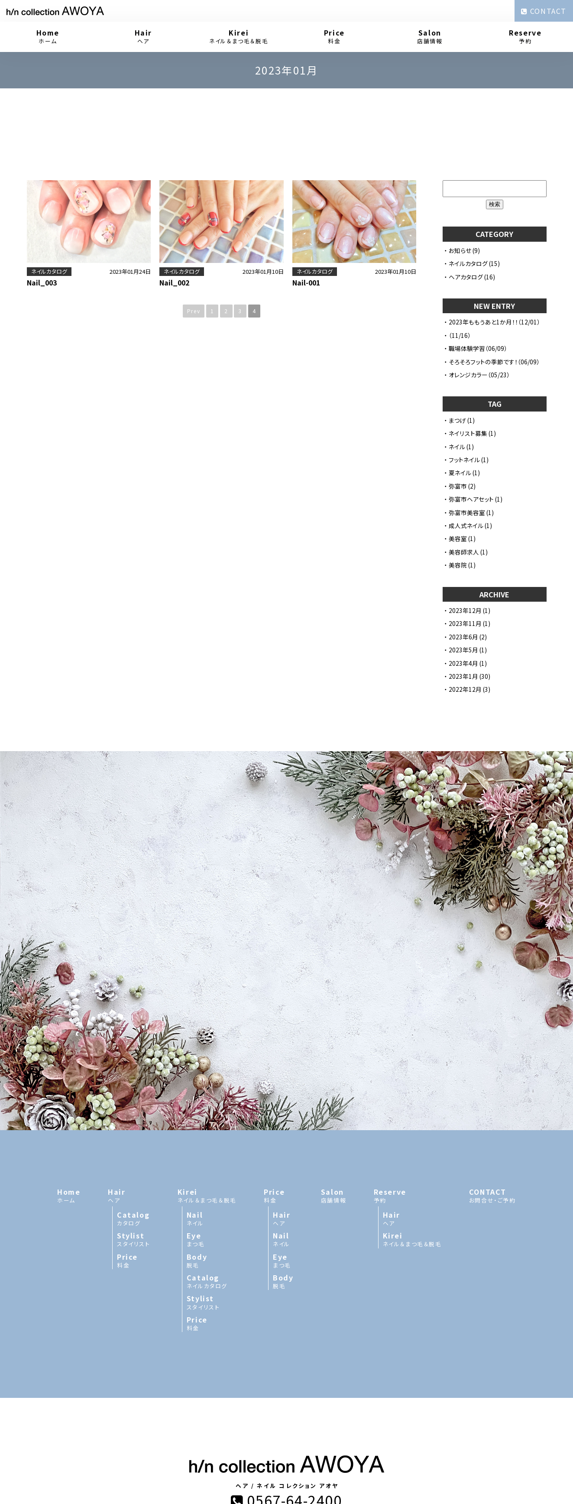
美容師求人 (464, 552)
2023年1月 (463, 676)
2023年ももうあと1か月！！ (483, 322)
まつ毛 (211, 1120)
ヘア (143, 36)
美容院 (458, 565)
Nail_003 (42, 282)
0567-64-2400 (286, 1381)
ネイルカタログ (49, 271)
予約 (525, 36)
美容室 (458, 538)
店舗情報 (429, 36)
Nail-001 (306, 282)
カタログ (133, 1100)
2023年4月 (463, 663)
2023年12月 (465, 610)
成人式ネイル (466, 525)
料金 (334, 36)
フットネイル (464, 459)
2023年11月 (465, 623)
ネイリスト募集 (468, 433)
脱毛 (211, 1142)
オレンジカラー (468, 374)
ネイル (457, 446)
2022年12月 (465, 689)
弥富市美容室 (467, 512)
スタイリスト (133, 1120)
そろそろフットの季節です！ (483, 361)
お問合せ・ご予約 (492, 1077)
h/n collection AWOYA (260, 1419)
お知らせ (460, 250)
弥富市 (458, 486)
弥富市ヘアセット (471, 499)
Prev (193, 310)
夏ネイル (460, 472)
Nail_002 (174, 282)
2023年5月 (463, 649)
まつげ (457, 420)
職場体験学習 (467, 348)
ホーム (47, 36)
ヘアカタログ (466, 276)
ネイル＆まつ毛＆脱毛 (238, 36)
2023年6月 (463, 636)
